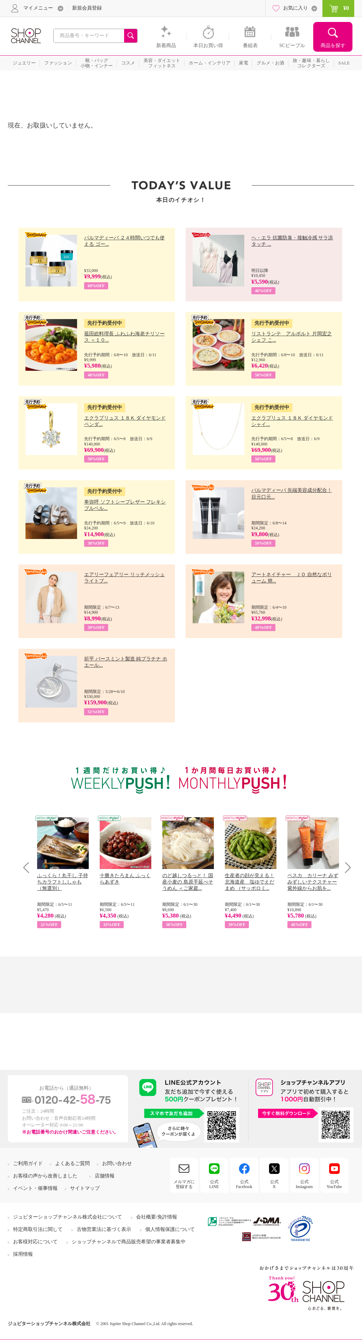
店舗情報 (105, 1176)
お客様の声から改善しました (45, 1176)
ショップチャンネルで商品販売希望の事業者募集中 (129, 1241)
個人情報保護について (170, 1229)
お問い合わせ (117, 1163)
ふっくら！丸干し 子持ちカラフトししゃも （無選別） (62, 882)
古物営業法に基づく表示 (104, 1229)
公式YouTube (334, 1184)
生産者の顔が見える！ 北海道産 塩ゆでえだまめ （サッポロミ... (249, 882)
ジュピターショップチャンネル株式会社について (67, 1217)
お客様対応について (35, 1241)
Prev (29, 867)
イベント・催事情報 (35, 1188)
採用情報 (23, 1254)
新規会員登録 (87, 8)
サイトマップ (85, 1188)
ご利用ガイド (28, 1163)
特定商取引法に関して (38, 1229)
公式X (274, 1184)
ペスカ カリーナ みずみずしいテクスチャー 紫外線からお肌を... (312, 882)
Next (345, 867)
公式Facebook (244, 1184)
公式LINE (214, 1184)
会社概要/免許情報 (156, 1217)
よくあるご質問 (72, 1163)
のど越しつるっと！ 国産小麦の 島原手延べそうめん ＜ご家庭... (187, 882)
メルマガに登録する (184, 1184)
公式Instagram (304, 1184)
